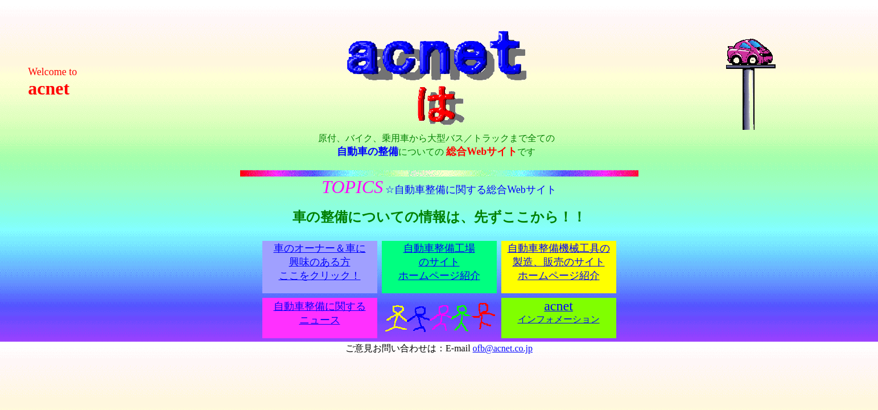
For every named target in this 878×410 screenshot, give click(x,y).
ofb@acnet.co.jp (503, 348)
